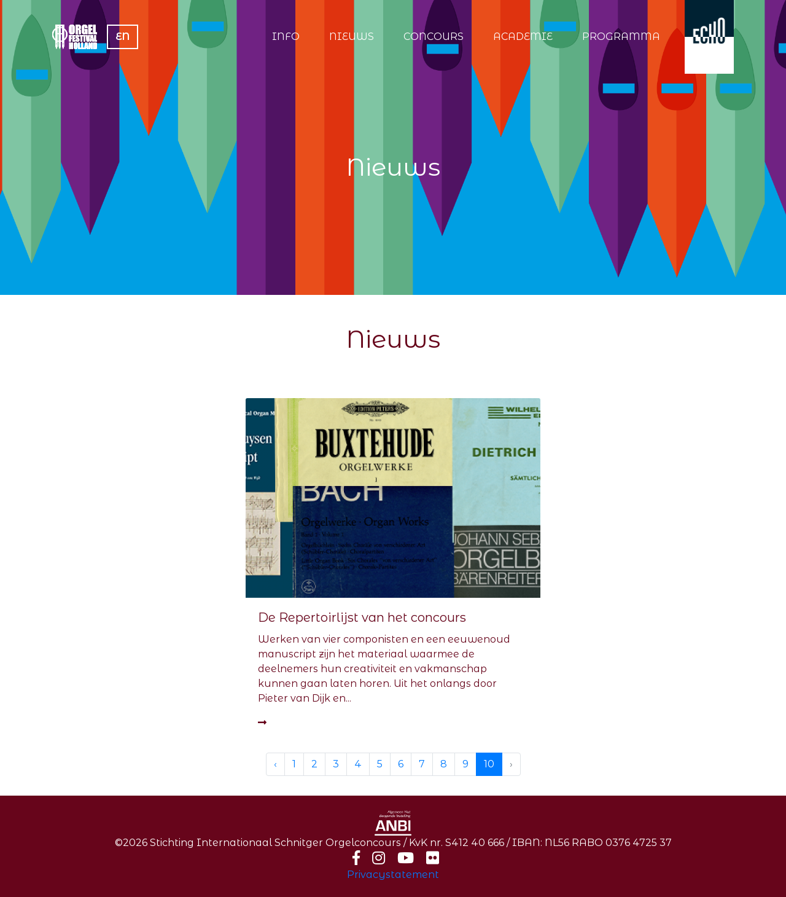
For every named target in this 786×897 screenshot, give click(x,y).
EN (122, 36)
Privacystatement (393, 874)
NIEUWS (351, 36)
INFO (286, 36)
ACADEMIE (523, 36)
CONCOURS (433, 36)
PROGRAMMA (621, 36)
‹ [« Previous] (275, 764)
